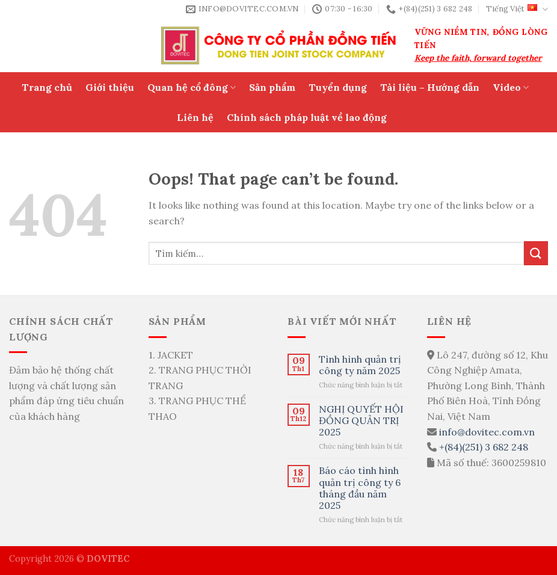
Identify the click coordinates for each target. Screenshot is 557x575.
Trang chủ (47, 87)
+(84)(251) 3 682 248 (483, 447)
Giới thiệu (109, 87)
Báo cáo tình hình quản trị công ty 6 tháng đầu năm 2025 (360, 488)
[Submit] (536, 253)
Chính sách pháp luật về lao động (307, 117)
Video (511, 87)
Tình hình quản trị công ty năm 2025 (360, 365)
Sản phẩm (272, 87)
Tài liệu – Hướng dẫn (429, 87)
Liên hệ (195, 117)
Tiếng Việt (517, 9)
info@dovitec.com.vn (487, 432)
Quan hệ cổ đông (191, 87)
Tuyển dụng (338, 87)
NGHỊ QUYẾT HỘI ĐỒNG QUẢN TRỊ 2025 (361, 421)
